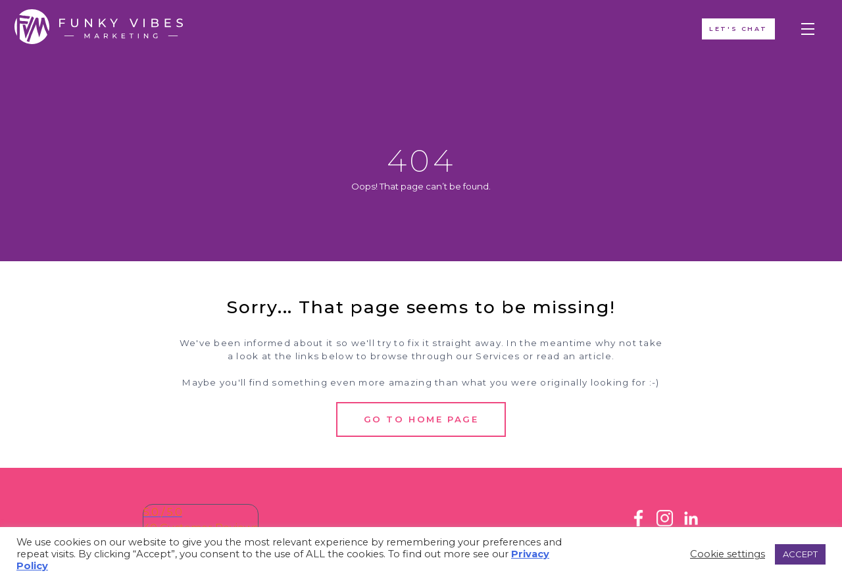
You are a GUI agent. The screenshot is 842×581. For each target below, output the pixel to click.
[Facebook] (638, 523)
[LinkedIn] (691, 523)
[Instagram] (664, 523)
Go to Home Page (421, 419)
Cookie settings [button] (727, 554)
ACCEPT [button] (800, 554)
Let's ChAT (737, 30)
